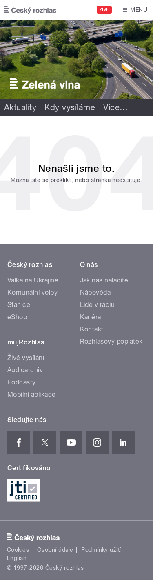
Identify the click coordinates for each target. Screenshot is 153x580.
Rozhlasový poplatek (111, 341)
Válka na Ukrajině (32, 280)
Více (115, 107)
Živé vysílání (25, 358)
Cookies (18, 550)
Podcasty (21, 382)
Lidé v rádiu (97, 305)
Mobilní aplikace (31, 394)
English (17, 558)
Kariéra (90, 317)
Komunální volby (32, 292)
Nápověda (95, 292)
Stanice (18, 305)
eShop (17, 317)
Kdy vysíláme (69, 107)
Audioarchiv (25, 370)
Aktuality (20, 107)
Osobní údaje (55, 550)
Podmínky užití (101, 550)
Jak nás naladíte (104, 280)
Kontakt (92, 329)
